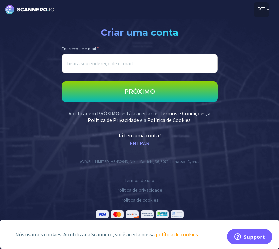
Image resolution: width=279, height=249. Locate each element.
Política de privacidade (139, 190)
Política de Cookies (169, 120)
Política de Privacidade (113, 120)
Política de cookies (140, 200)
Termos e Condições (183, 113)
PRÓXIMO (140, 91)
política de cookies (177, 234)
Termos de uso (139, 180)
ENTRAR (139, 143)
